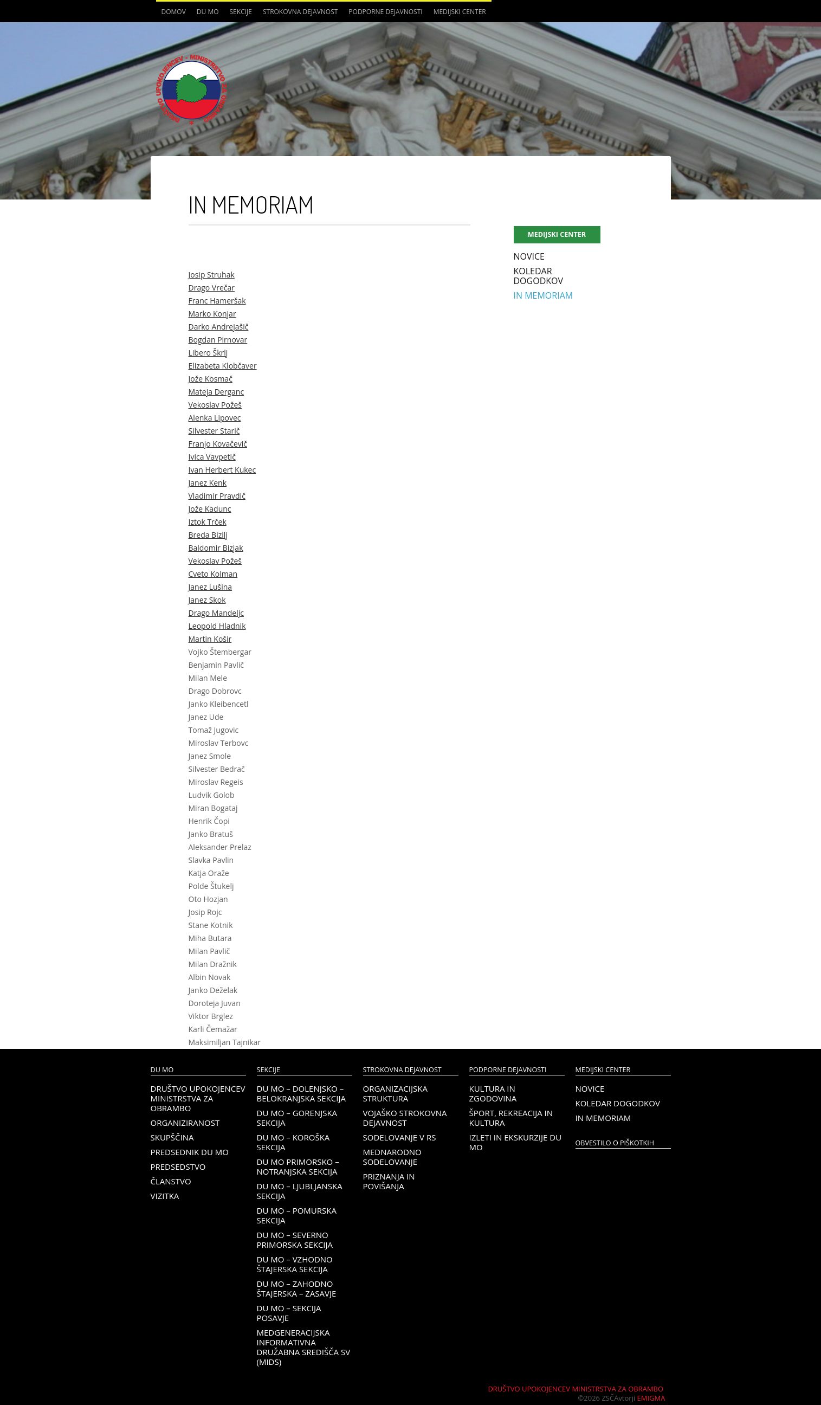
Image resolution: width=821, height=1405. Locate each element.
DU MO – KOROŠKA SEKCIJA (293, 1142)
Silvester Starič (214, 431)
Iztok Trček (208, 522)
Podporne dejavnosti (385, 11)
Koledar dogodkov (539, 276)
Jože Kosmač (210, 378)
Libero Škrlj (208, 352)
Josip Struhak (212, 274)
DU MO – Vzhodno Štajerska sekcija (295, 1264)
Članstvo (171, 1181)
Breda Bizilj (208, 535)
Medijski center (460, 11)
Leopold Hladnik (217, 626)
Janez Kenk (208, 483)
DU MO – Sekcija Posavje (289, 1313)
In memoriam (543, 295)
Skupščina (172, 1137)
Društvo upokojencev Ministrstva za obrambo (198, 1098)
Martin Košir (210, 639)
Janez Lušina (210, 587)
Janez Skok (207, 600)
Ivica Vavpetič (212, 457)
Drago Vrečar (212, 287)
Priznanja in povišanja (389, 1181)
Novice (529, 256)
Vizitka (165, 1196)
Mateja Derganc (216, 391)
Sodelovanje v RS (399, 1137)
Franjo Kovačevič (218, 444)
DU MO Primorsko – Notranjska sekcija (298, 1166)
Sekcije (241, 11)
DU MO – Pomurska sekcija (297, 1215)
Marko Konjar (212, 313)
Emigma (651, 1398)
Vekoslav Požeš (215, 404)
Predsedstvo (178, 1166)
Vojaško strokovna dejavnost (405, 1117)
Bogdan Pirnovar (218, 339)
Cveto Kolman (213, 574)
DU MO (208, 11)
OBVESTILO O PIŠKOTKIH (615, 1143)
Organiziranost (185, 1122)
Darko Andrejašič (219, 326)
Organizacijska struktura (395, 1093)
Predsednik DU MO (190, 1152)
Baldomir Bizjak (216, 548)
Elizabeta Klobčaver (223, 365)
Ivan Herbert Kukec (222, 470)
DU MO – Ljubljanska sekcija (299, 1191)
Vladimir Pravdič (217, 496)
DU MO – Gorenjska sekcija (297, 1117)
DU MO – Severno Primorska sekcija (295, 1239)
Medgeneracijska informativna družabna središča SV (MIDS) (304, 1347)
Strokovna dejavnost (300, 11)
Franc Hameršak (217, 300)
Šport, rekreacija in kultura (511, 1117)
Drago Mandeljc (216, 613)
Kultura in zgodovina (493, 1093)
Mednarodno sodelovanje (392, 1156)
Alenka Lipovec (215, 418)
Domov (173, 11)
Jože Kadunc (210, 509)
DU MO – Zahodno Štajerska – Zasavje (297, 1288)
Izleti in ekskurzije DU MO (515, 1142)
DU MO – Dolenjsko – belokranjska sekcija (301, 1093)
